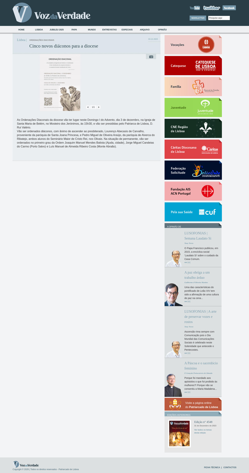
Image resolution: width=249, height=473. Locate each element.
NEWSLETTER (197, 18)
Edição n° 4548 (203, 422)
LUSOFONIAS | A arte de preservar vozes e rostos (200, 317)
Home (21, 30)
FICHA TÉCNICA (212, 467)
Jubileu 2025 (57, 30)
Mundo (92, 30)
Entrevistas (109, 30)
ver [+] (187, 262)
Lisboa (39, 30)
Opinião (162, 30)
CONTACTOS (229, 467)
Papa (74, 30)
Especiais (127, 30)
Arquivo (145, 30)
